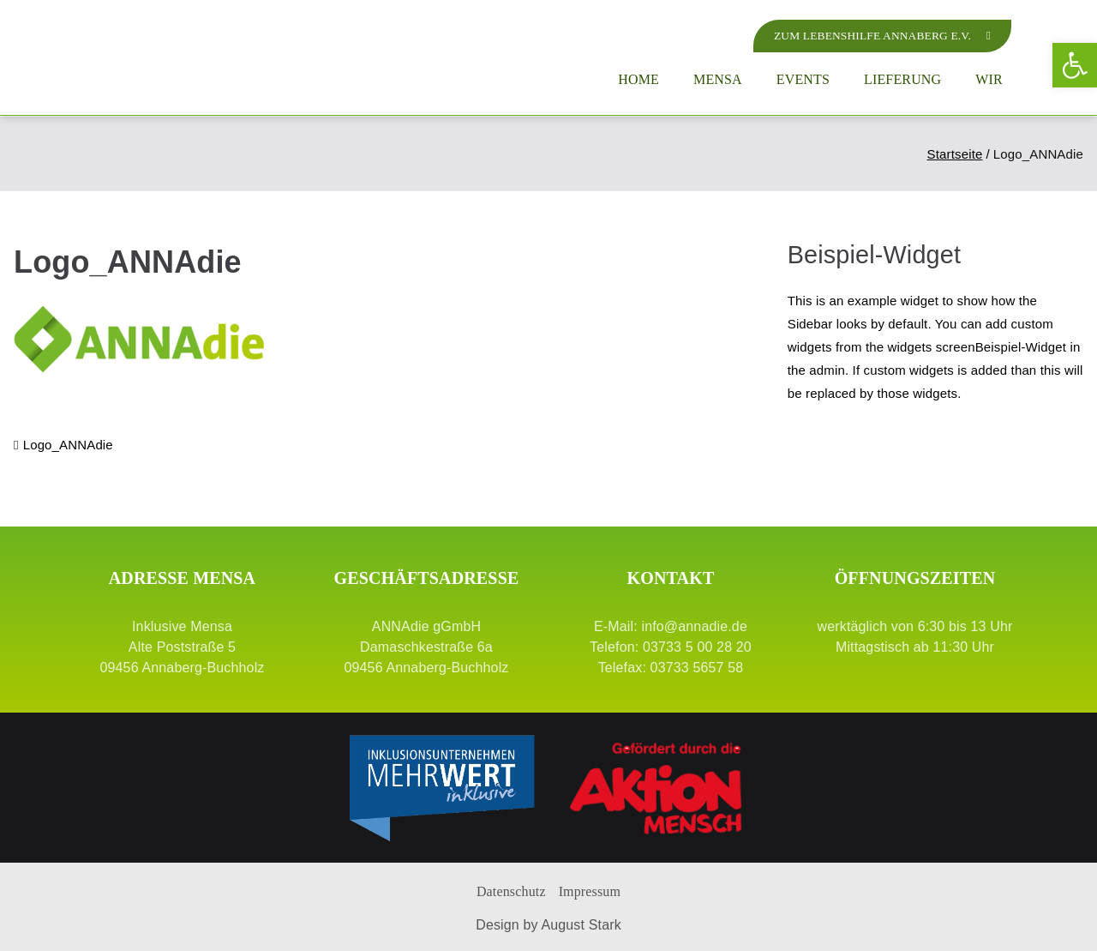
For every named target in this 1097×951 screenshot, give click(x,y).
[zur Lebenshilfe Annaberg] (878, 36)
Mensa (717, 79)
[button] (1074, 65)
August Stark (580, 925)
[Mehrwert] (441, 787)
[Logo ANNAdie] (186, 57)
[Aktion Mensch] (655, 788)
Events (803, 79)
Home (638, 79)
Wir (989, 79)
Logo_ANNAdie (68, 444)
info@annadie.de (693, 626)
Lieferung (902, 79)
